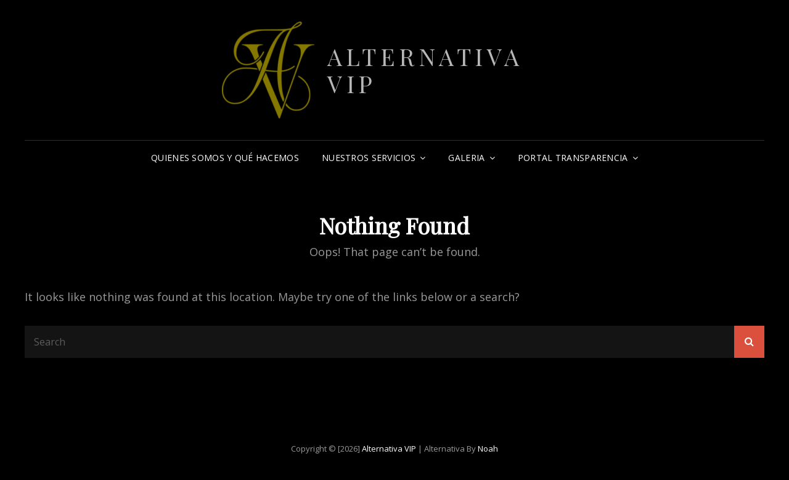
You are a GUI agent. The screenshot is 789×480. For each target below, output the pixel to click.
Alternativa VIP (425, 70)
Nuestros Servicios (368, 157)
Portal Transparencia (573, 157)
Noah (488, 448)
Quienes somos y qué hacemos (225, 157)
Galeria (466, 157)
